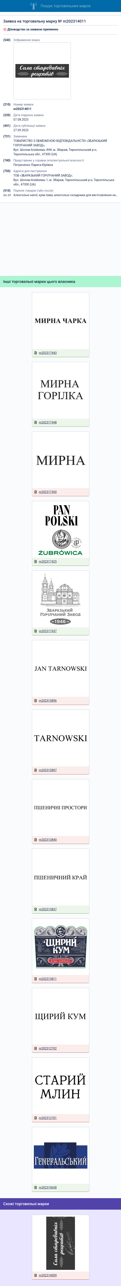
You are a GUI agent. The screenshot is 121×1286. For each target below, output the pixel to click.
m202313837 (45, 909)
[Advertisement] (60, 239)
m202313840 (45, 840)
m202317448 (45, 422)
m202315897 (45, 770)
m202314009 (45, 1275)
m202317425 (45, 561)
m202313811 (45, 979)
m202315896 (45, 701)
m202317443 (45, 353)
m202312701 (45, 1118)
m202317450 (45, 492)
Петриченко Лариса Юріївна (33, 165)
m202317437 (45, 631)
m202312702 (45, 1048)
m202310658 (45, 1187)
